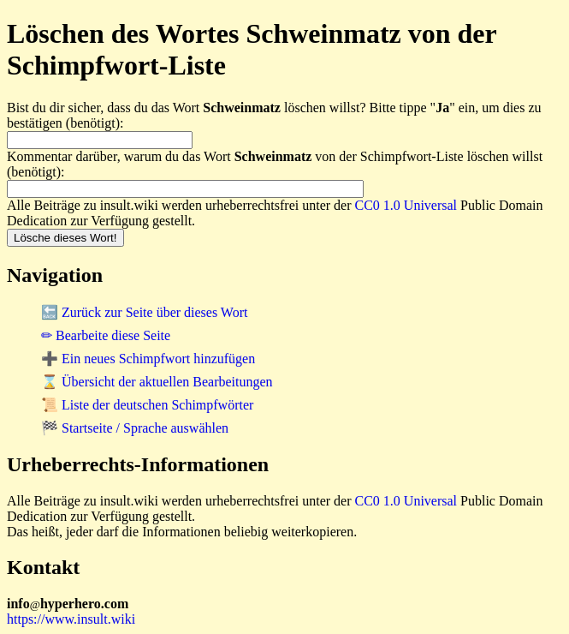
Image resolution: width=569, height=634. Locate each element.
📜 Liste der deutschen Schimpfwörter (147, 405)
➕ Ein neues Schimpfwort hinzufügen (148, 358)
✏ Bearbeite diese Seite (105, 335)
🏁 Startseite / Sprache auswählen (134, 428)
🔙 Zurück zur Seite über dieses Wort (144, 312)
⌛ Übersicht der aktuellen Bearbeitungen (157, 381)
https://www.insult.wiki (71, 619)
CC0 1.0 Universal (406, 205)
